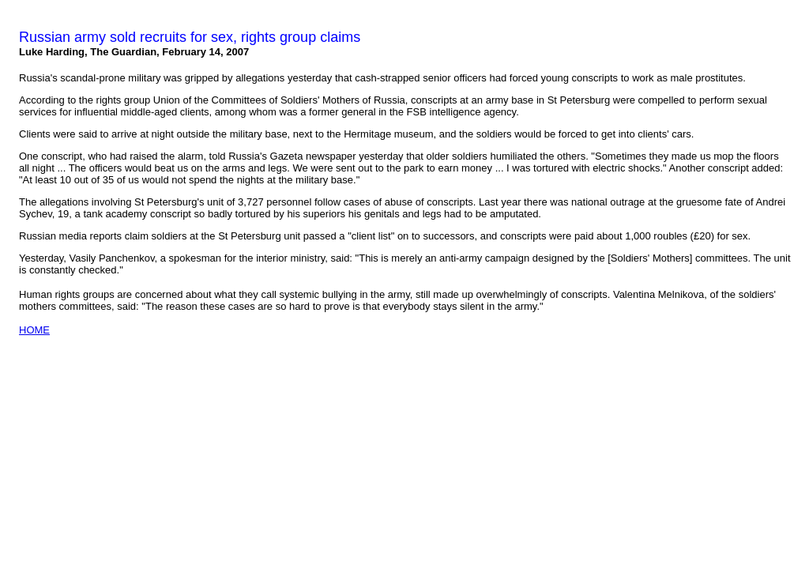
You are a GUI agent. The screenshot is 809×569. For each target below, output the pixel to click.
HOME (34, 330)
